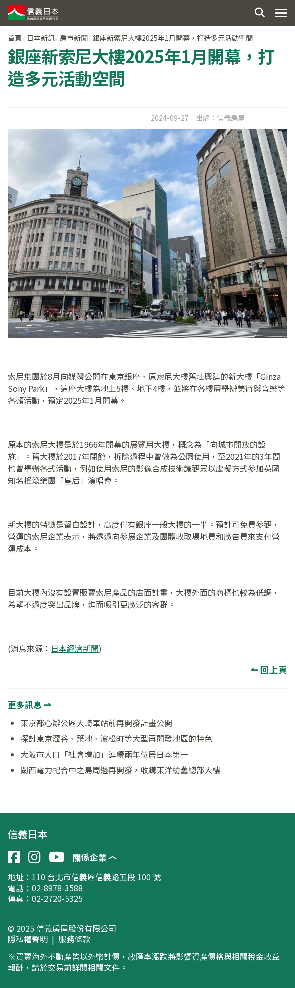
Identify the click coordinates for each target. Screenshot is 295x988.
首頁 (15, 38)
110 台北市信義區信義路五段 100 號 (96, 877)
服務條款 (74, 939)
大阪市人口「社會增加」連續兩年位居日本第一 (104, 754)
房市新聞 (74, 38)
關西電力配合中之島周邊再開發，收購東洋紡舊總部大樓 (120, 770)
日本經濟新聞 (75, 648)
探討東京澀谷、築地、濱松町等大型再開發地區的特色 (116, 738)
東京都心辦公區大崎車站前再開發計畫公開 (96, 723)
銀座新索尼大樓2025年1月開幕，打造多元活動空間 (173, 38)
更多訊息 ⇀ (29, 704)
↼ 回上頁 (269, 669)
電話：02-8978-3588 (45, 888)
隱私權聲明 (28, 939)
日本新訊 (41, 38)
